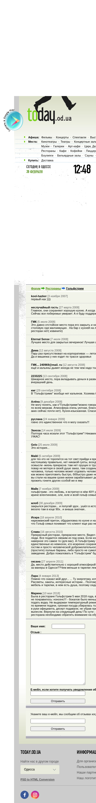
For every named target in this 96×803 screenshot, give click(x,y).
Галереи (58, 146)
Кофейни (76, 150)
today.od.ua (30, 752)
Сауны (89, 155)
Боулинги (47, 155)
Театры (65, 141)
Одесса (29, 769)
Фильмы (46, 137)
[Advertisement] (48, 48)
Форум (35, 288)
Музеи (45, 146)
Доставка (47, 160)
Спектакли (79, 137)
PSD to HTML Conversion (37, 779)
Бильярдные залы (69, 155)
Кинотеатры (49, 141)
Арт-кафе (74, 146)
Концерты (62, 137)
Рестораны (53, 288)
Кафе (63, 150)
